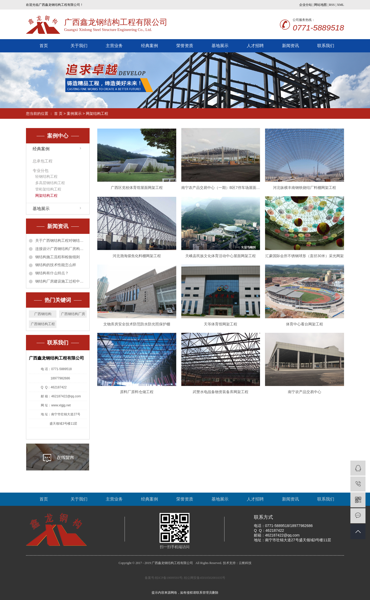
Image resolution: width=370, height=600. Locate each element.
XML (340, 5)
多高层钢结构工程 (50, 183)
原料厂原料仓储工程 (136, 392)
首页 (43, 45)
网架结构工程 (97, 113)
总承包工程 (42, 161)
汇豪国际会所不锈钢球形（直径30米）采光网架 (304, 256)
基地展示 (220, 45)
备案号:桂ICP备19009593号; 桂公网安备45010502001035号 (185, 578)
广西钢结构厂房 (73, 314)
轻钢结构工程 (46, 176)
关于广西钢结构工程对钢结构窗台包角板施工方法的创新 (61, 240)
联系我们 (325, 45)
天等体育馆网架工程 (220, 324)
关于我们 (79, 45)
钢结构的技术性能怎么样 (55, 265)
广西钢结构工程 (43, 324)
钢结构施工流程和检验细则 (57, 257)
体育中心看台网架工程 (304, 324)
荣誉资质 (184, 45)
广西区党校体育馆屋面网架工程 (137, 187)
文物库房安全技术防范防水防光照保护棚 (136, 324)
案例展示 (74, 113)
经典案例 (149, 45)
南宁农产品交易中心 (304, 392)
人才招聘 (255, 45)
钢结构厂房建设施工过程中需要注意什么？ (61, 281)
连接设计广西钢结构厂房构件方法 (61, 249)
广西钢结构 (42, 314)
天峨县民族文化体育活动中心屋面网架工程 (220, 256)
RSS (332, 5)
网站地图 (320, 5)
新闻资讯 (290, 45)
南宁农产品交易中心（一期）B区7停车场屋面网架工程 (220, 187)
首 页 (58, 113)
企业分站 (305, 5)
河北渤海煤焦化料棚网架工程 (137, 256)
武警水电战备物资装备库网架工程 (220, 392)
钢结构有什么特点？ (52, 273)
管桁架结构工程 (48, 189)
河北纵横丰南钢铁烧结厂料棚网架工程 (304, 187)
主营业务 (114, 45)
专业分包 (41, 170)
